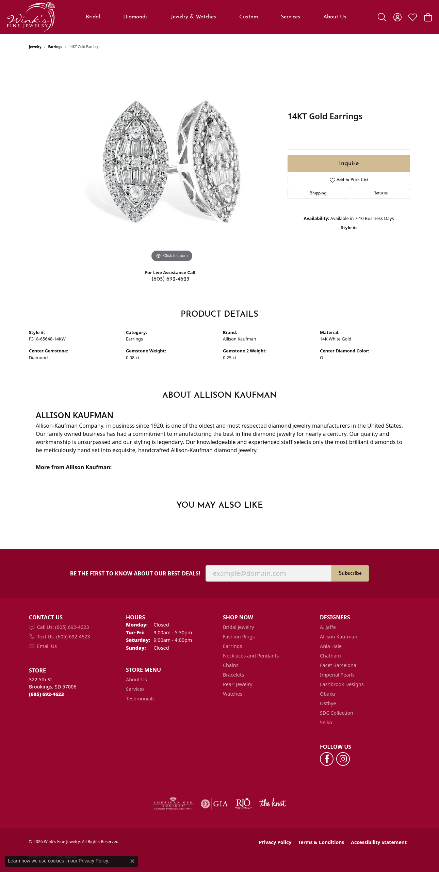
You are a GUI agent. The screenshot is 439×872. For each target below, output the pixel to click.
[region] (172, 162)
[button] (382, 17)
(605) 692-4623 (170, 279)
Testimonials (140, 698)
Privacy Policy (275, 842)
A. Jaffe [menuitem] (328, 627)
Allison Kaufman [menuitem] (338, 636)
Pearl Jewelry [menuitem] (237, 684)
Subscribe (350, 573)
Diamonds (135, 17)
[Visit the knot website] (273, 803)
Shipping (318, 193)
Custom (248, 17)
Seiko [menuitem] (326, 722)
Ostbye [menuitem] (328, 703)
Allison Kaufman (239, 339)
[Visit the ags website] (173, 803)
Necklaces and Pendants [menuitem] (251, 655)
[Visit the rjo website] (243, 803)
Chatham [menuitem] (330, 655)
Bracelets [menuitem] (233, 674)
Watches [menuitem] (232, 694)
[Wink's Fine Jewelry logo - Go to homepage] (30, 17)
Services (290, 17)
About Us (334, 17)
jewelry (35, 46)
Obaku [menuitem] (327, 694)
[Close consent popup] (132, 861)
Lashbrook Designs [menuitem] (342, 684)
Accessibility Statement (379, 842)
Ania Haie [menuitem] (331, 646)
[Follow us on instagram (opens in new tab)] (343, 759)
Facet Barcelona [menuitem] (338, 665)
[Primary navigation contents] (216, 17)
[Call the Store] (46, 694)
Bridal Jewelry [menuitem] (238, 627)
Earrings (55, 46)
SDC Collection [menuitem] (336, 713)
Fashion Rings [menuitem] (239, 636)
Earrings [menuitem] (232, 646)
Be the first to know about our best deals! (135, 573)
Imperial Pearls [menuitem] (337, 674)
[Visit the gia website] (214, 803)
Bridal (93, 17)
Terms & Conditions (321, 842)
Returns (380, 193)
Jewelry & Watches (193, 17)
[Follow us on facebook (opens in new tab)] (327, 759)
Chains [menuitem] (231, 665)
